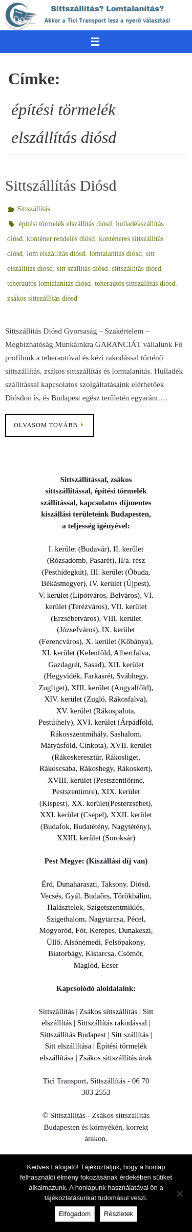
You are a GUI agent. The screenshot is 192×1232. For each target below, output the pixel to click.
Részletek (118, 1214)
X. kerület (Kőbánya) (118, 641)
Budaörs (97, 896)
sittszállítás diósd (136, 268)
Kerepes (102, 930)
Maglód (86, 965)
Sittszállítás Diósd (61, 185)
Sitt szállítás (129, 1035)
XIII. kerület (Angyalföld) (111, 688)
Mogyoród (55, 930)
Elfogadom (75, 1214)
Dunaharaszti (77, 884)
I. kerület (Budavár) (79, 549)
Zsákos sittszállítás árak (115, 1058)
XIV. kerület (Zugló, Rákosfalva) (94, 699)
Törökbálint (131, 896)
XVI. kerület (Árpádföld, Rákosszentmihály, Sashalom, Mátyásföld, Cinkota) (97, 733)
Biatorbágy (65, 953)
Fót (80, 930)
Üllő (53, 942)
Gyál (72, 896)
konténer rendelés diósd (61, 239)
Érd (47, 884)
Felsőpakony (123, 942)
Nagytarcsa (106, 919)
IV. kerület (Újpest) (119, 583)
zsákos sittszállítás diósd (42, 298)
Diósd (139, 884)
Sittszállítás (33, 209)
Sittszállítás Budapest (73, 1035)
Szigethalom (66, 919)
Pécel (135, 919)
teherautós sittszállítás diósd (135, 283)
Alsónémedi (82, 942)
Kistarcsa (100, 953)
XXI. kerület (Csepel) (73, 815)
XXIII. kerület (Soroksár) (96, 838)
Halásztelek (65, 907)
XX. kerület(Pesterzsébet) (111, 803)
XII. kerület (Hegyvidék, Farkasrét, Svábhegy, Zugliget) (93, 676)
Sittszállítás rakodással (112, 1023)
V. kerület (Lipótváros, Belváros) (89, 595)
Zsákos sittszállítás (108, 1011)
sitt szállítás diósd (82, 268)
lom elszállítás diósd (56, 254)
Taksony (113, 884)
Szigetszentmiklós (115, 907)
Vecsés (50, 896)
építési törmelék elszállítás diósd (65, 224)
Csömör (130, 953)
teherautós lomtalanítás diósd (49, 283)
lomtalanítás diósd (116, 254)
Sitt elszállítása (68, 1046)
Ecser (109, 965)
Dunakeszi (134, 930)
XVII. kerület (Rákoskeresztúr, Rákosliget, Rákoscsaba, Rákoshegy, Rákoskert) (95, 757)
